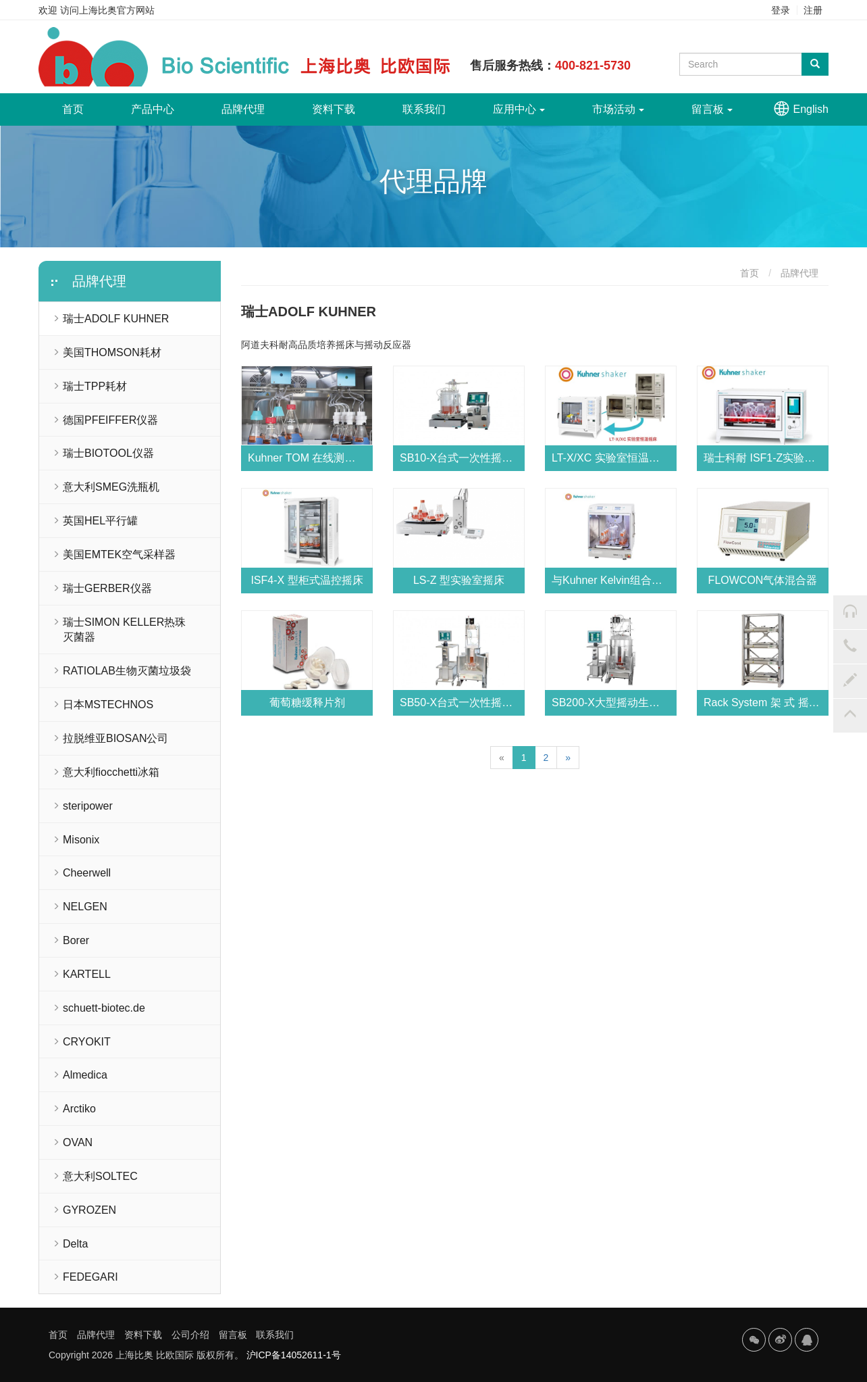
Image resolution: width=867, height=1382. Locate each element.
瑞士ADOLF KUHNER (116, 318)
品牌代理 (243, 109)
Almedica (85, 1075)
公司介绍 (190, 1334)
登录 (780, 10)
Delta (75, 1244)
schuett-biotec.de (104, 1008)
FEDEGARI (90, 1277)
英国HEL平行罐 (100, 520)
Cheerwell (87, 873)
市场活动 (618, 109)
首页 (84, 104)
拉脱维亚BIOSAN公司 (115, 738)
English (811, 109)
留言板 (712, 109)
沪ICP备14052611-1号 (293, 1355)
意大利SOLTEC (100, 1176)
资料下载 (333, 109)
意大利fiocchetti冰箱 (111, 772)
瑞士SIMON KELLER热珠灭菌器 (124, 629)
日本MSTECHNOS (108, 704)
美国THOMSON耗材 (112, 352)
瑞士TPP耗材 (95, 386)
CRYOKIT (87, 1041)
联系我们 (424, 109)
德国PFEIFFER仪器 (110, 420)
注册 (813, 10)
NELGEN (85, 906)
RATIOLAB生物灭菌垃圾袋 (127, 670)
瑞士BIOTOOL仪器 (108, 453)
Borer (76, 940)
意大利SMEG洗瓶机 (111, 487)
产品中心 (152, 109)
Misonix (81, 839)
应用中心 (519, 109)
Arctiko (79, 1108)
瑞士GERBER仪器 (107, 588)
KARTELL (87, 974)
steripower (88, 806)
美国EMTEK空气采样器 (119, 554)
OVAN (78, 1142)
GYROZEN (89, 1210)
